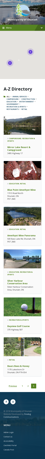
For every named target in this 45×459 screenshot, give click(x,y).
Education (11, 101)
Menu (24, 27)
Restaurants (13, 109)
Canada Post (9, 449)
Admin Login (9, 432)
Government (13, 104)
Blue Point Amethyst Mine (21, 189)
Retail (24, 109)
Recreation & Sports (16, 107)
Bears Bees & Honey (18, 366)
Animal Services (19, 96)
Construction (28, 99)
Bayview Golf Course (18, 326)
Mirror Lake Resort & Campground (18, 148)
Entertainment (26, 101)
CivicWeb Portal (10, 445)
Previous (13, 386)
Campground (13, 99)
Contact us (8, 436)
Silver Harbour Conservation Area (17, 282)
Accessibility (9, 441)
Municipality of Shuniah (22, 19)
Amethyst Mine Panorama (21, 235)
